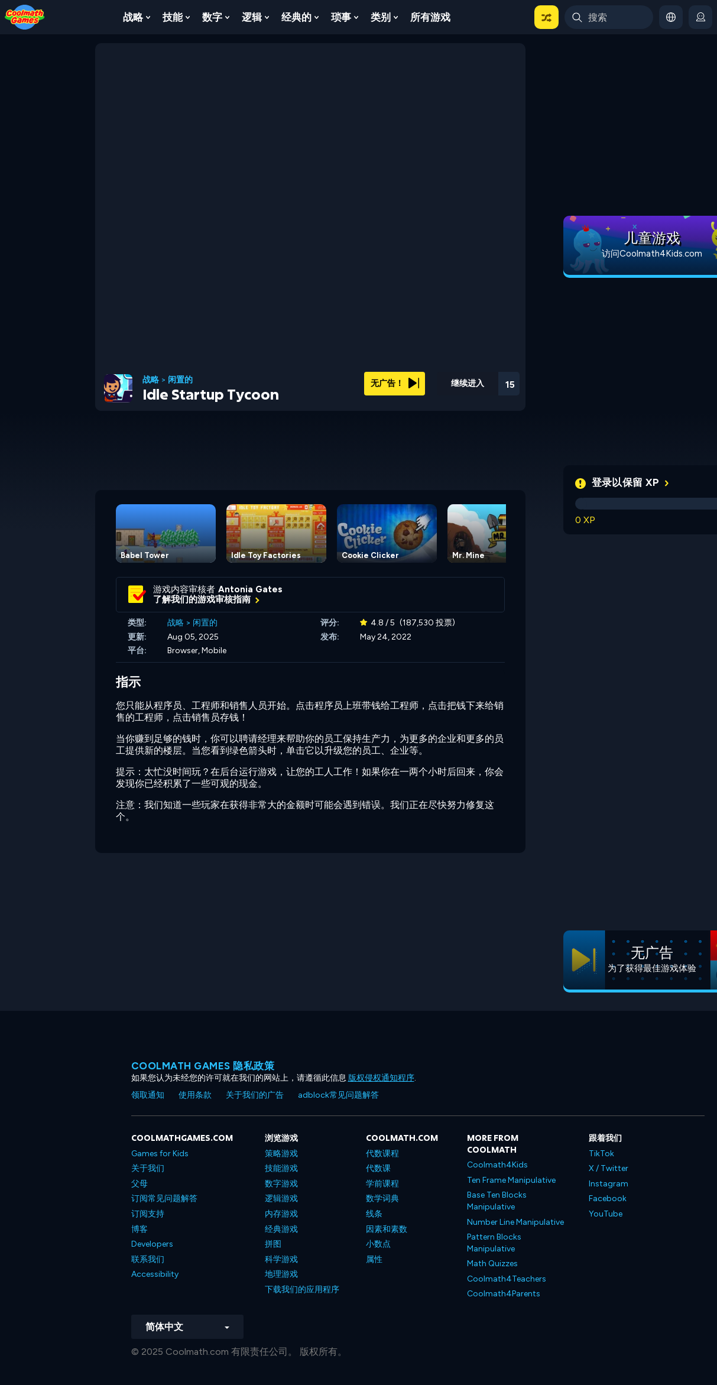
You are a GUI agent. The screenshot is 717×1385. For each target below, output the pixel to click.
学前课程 (382, 1184)
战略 (133, 17)
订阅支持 (147, 1214)
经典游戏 (281, 1229)
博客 (139, 1229)
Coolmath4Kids (497, 1165)
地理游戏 (281, 1274)
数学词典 (382, 1198)
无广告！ (395, 383)
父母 (139, 1184)
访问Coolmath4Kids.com (652, 253)
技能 (173, 17)
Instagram (608, 1184)
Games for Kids (160, 1154)
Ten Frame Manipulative (511, 1180)
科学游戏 (281, 1259)
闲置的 (180, 380)
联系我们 (147, 1259)
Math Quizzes (492, 1263)
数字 (212, 17)
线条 (374, 1214)
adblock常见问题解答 (338, 1095)
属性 (374, 1259)
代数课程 (382, 1154)
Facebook (608, 1198)
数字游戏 (281, 1184)
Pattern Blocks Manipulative (494, 1243)
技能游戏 (281, 1168)
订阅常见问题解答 (164, 1198)
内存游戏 (281, 1214)
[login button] (700, 17)
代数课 (378, 1168)
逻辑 (252, 17)
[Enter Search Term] (608, 17)
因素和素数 (386, 1229)
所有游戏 (430, 17)
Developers (152, 1244)
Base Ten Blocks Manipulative (497, 1201)
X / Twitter (608, 1168)
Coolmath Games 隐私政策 (203, 1066)
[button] (546, 17)
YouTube (605, 1214)
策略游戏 (281, 1154)
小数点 (378, 1244)
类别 (381, 17)
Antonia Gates (250, 589)
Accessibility (155, 1274)
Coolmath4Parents (503, 1294)
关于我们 (147, 1168)
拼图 (273, 1244)
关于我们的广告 (255, 1095)
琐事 (341, 17)
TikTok (601, 1154)
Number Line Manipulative (515, 1222)
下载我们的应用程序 (302, 1290)
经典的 (296, 17)
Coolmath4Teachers (506, 1279)
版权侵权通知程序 (381, 1078)
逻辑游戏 (281, 1198)
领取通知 (147, 1095)
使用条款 (195, 1095)
